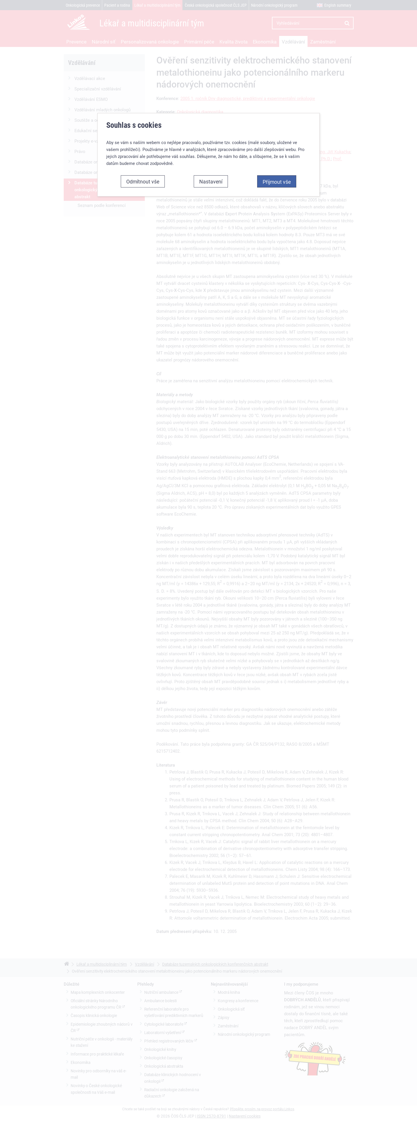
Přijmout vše (277, 179)
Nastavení (210, 179)
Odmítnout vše (142, 179)
